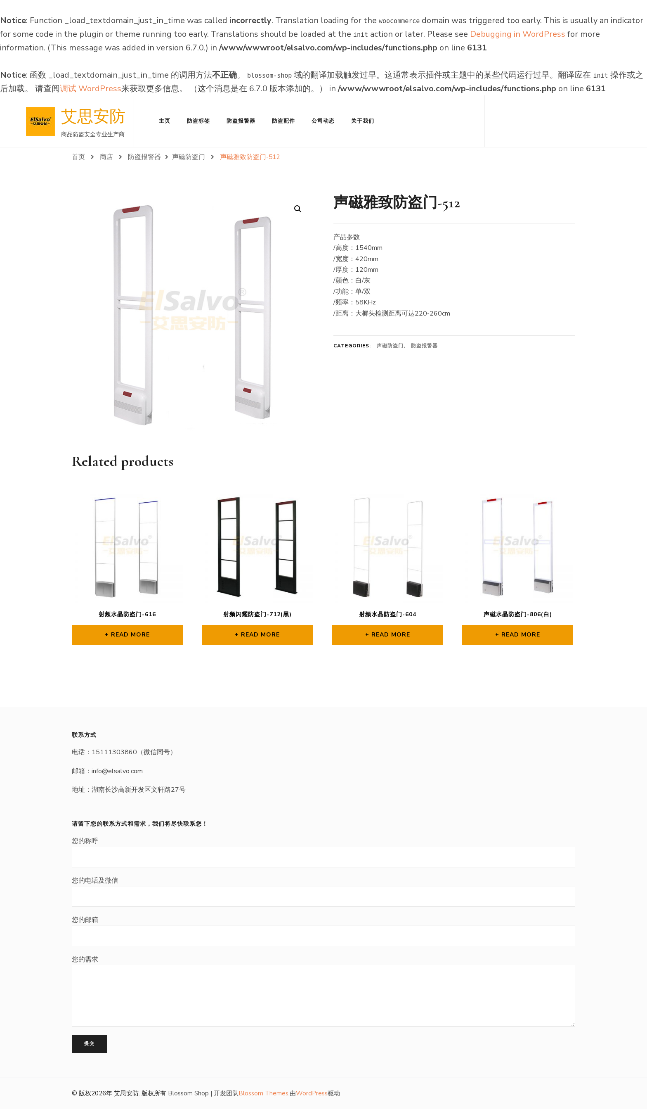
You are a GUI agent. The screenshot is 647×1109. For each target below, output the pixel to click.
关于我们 (362, 121)
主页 (164, 121)
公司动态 (323, 121)
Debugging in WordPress (517, 34)
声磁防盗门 (390, 345)
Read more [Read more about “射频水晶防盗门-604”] (390, 635)
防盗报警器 (241, 121)
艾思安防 (93, 116)
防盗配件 (283, 121)
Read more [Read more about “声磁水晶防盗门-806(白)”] (520, 635)
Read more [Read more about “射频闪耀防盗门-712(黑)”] (260, 635)
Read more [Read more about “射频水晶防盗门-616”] (130, 635)
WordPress (312, 1093)
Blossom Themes (263, 1093)
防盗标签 (198, 121)
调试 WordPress (90, 88)
